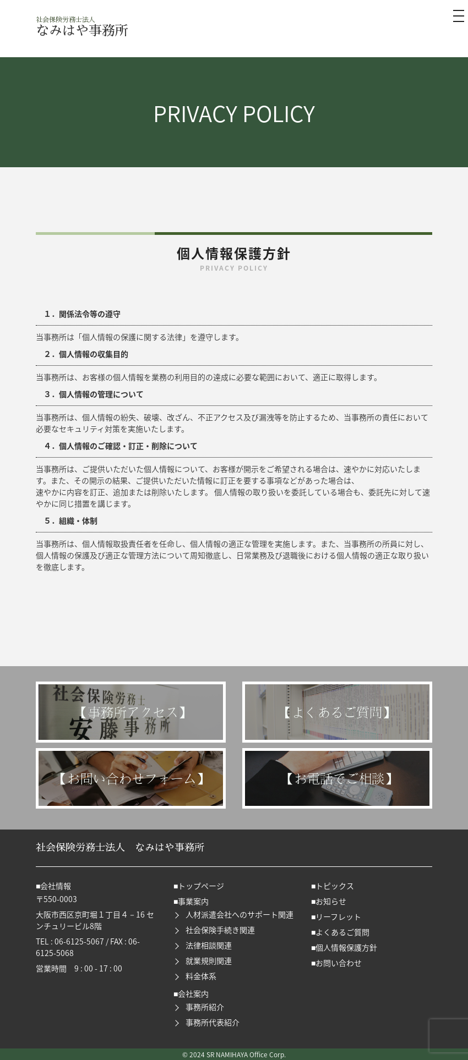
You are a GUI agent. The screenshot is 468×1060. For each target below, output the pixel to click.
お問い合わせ (338, 962)
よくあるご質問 (342, 931)
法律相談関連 (209, 945)
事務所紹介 (205, 1006)
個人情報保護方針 (346, 947)
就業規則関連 (209, 960)
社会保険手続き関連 (220, 929)
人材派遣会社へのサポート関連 (239, 914)
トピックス (334, 885)
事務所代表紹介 (213, 1022)
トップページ (201, 885)
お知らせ (330, 901)
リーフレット (338, 916)
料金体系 (201, 975)
